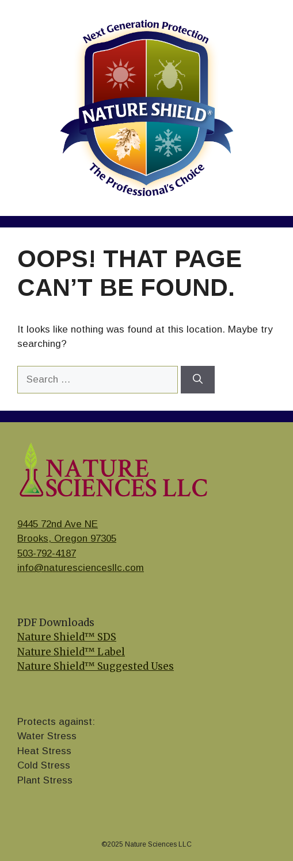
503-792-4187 (46, 553)
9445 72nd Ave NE (57, 524)
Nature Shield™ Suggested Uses (95, 666)
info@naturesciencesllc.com (80, 567)
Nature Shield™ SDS (66, 637)
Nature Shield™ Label (71, 652)
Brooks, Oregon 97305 (66, 538)
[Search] (198, 379)
